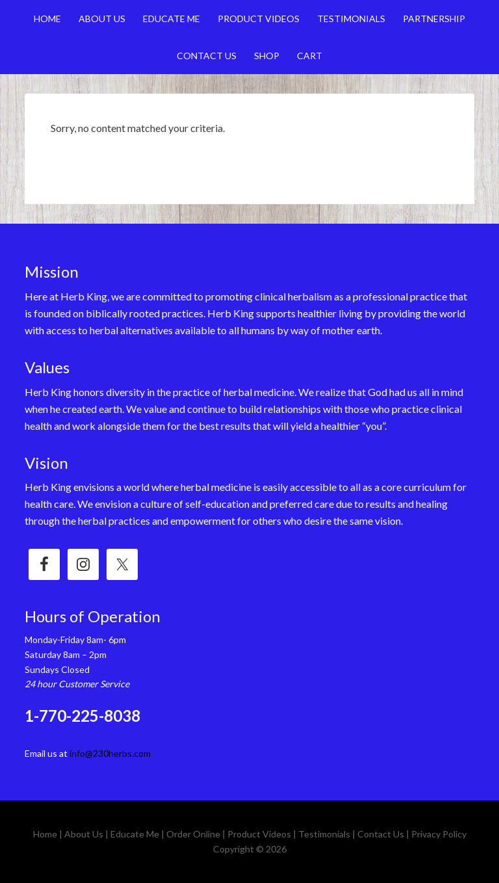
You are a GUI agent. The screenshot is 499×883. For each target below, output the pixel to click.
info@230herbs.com (110, 753)
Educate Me (134, 833)
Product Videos (259, 833)
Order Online (193, 833)
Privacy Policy (439, 833)
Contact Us (380, 833)
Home (45, 833)
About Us (83, 833)
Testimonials (324, 833)
